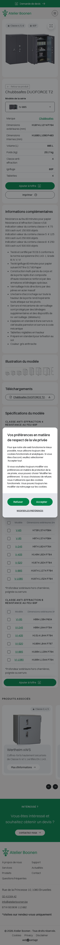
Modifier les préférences (30, 510)
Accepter (41, 501)
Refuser (18, 501)
